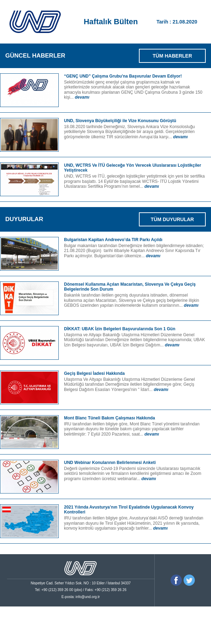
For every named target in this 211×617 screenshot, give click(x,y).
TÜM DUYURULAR (172, 219)
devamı (82, 97)
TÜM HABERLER (172, 56)
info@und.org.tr (88, 597)
